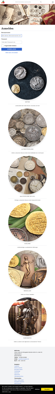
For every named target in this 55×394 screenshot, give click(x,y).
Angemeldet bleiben (10, 45)
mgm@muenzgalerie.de (23, 359)
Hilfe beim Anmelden (11, 52)
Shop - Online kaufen (19, 380)
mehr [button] (9, 391)
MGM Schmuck (17, 383)
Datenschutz (17, 374)
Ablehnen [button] (37, 389)
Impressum (16, 372)
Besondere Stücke (18, 369)
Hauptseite (16, 366)
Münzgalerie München (19, 381)
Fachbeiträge (17, 371)
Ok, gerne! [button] (47, 389)
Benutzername (5, 32)
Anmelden (11, 49)
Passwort (4, 39)
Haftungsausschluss (18, 376)
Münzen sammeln (18, 367)
